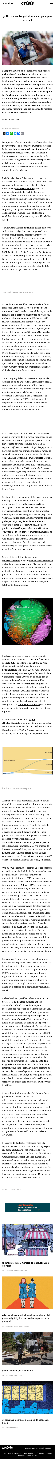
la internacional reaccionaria (28, 149)
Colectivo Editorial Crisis (17, 1326)
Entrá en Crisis (45, 1448)
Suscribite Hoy (31, 1448)
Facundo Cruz (12, 1271)
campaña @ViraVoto (21, 1019)
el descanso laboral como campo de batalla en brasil (25, 1421)
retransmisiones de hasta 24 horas (20, 670)
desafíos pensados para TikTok (29, 528)
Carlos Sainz (12, 120)
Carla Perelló (12, 1428)
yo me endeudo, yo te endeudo (17, 1370)
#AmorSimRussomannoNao (17, 842)
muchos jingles (35, 684)
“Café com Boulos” (33, 468)
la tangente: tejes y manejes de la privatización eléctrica (25, 1264)
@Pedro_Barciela (11, 560)
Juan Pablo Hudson (14, 1375)
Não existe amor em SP (39, 856)
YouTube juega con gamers (16, 532)
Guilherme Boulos (24, 188)
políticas (15, 1189)
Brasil (5, 1189)
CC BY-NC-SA (32, 1455)
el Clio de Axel (40, 663)
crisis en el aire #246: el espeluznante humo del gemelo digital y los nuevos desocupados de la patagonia (26, 1318)
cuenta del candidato (29, 704)
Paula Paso (22, 1271)
